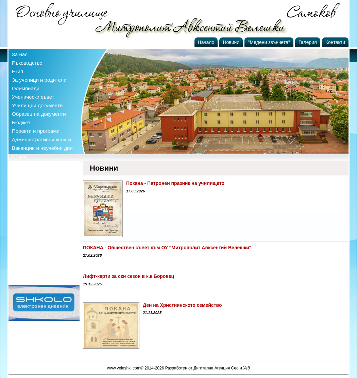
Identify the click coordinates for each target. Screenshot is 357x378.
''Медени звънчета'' (269, 42)
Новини (231, 42)
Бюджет (21, 122)
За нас (20, 54)
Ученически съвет (33, 97)
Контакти (335, 42)
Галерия (308, 42)
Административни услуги (41, 139)
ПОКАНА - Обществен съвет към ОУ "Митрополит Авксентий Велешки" (167, 247)
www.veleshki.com (123, 368)
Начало (206, 42)
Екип (17, 71)
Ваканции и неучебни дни (42, 148)
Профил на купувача (36, 165)
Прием (20, 156)
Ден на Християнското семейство (182, 305)
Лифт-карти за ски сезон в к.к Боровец (128, 276)
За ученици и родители (39, 80)
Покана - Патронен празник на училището (175, 183)
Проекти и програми (36, 131)
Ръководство (27, 63)
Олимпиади (25, 88)
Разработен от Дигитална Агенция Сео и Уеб (207, 368)
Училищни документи (37, 105)
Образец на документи (39, 114)
